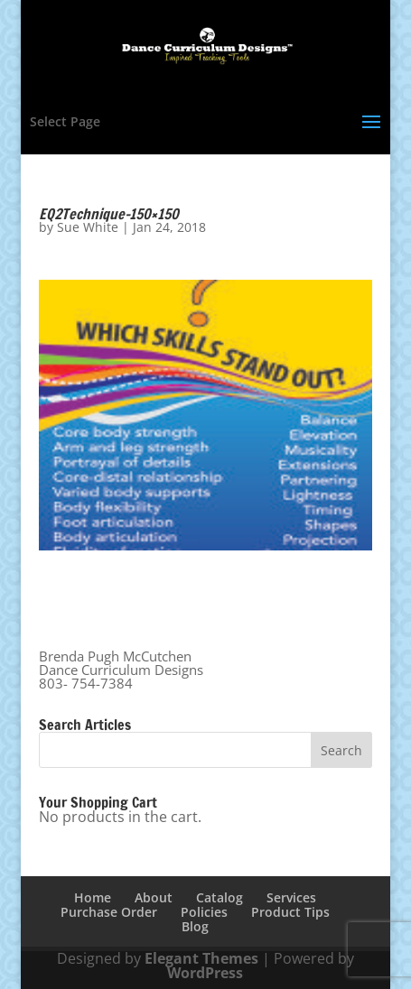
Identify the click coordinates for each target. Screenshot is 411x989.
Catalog (219, 897)
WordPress (205, 973)
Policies (204, 911)
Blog (195, 926)
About (154, 897)
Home (92, 897)
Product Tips (290, 911)
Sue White (87, 227)
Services (291, 897)
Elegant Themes (201, 958)
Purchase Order (109, 911)
